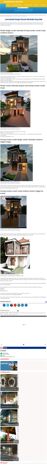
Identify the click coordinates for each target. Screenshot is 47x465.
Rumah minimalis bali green (8, 424)
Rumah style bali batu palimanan (9, 389)
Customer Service (17, 5)
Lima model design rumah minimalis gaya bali (23, 19)
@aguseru (2, 288)
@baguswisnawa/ (4, 290)
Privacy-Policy (28, 5)
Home (8, 5)
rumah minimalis (6, 314)
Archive (36, 5)
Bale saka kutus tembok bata (8, 459)
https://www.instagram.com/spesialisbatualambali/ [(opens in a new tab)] (11, 294)
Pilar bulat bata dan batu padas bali (10, 441)
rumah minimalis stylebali (13, 314)
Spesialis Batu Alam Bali (13, 2)
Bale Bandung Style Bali (7, 406)
